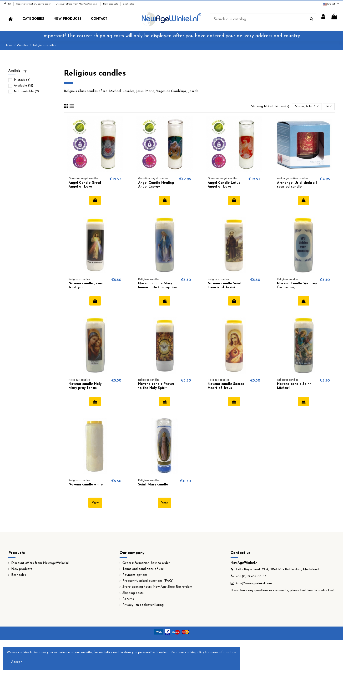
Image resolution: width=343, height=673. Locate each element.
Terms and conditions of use (143, 569)
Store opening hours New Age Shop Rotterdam (157, 587)
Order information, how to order (33, 4)
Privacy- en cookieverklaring (143, 605)
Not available (26, 91)
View (95, 503)
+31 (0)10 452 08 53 (251, 576)
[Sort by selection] (307, 106)
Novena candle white (86, 484)
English (331, 4)
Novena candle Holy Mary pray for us (85, 386)
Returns (128, 599)
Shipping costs (133, 593)
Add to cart (95, 200)
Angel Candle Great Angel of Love (85, 185)
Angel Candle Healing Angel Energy (156, 185)
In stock (22, 80)
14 (329, 106)
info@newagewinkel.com (254, 583)
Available (23, 85)
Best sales (128, 4)
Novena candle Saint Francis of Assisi (225, 285)
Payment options (134, 575)
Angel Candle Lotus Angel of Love (224, 185)
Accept (16, 662)
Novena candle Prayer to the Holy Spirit (156, 386)
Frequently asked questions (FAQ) (147, 581)
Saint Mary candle (153, 484)
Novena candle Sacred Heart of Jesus (226, 386)
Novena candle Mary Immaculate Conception (157, 285)
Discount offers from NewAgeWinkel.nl (77, 4)
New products (111, 4)
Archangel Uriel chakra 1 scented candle (297, 185)
